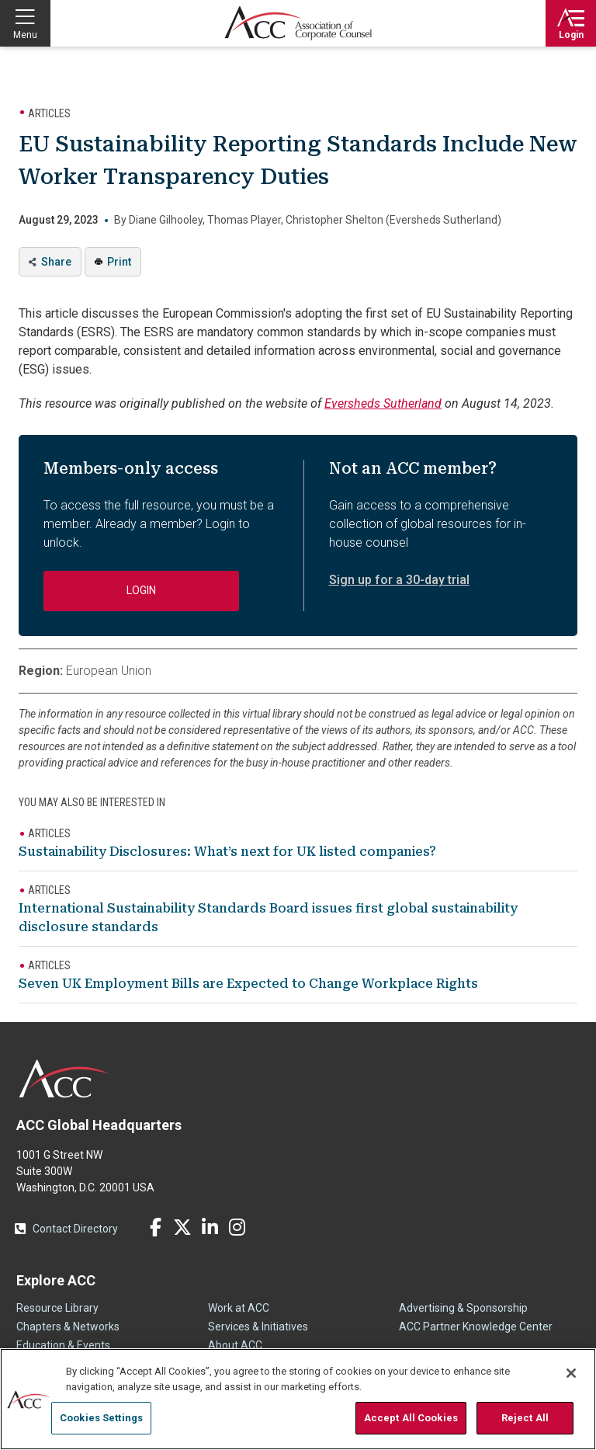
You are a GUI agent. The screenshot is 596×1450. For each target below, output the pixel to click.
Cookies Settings (101, 1418)
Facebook (155, 1227)
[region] (298, 1399)
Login (571, 35)
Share (56, 262)
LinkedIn (209, 1227)
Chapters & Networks (68, 1326)
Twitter (182, 1227)
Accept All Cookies (411, 1418)
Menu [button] (25, 35)
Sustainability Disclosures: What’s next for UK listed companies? (227, 851)
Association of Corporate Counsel (298, 23)
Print (119, 262)
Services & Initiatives (258, 1326)
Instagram (236, 1227)
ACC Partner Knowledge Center (476, 1326)
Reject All (525, 1418)
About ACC (235, 1345)
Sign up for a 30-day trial (399, 579)
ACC (64, 1078)
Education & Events (63, 1345)
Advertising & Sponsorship (463, 1308)
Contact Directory (75, 1228)
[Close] (571, 1373)
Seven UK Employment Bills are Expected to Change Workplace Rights (248, 983)
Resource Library (57, 1308)
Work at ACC (238, 1308)
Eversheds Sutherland (383, 403)
